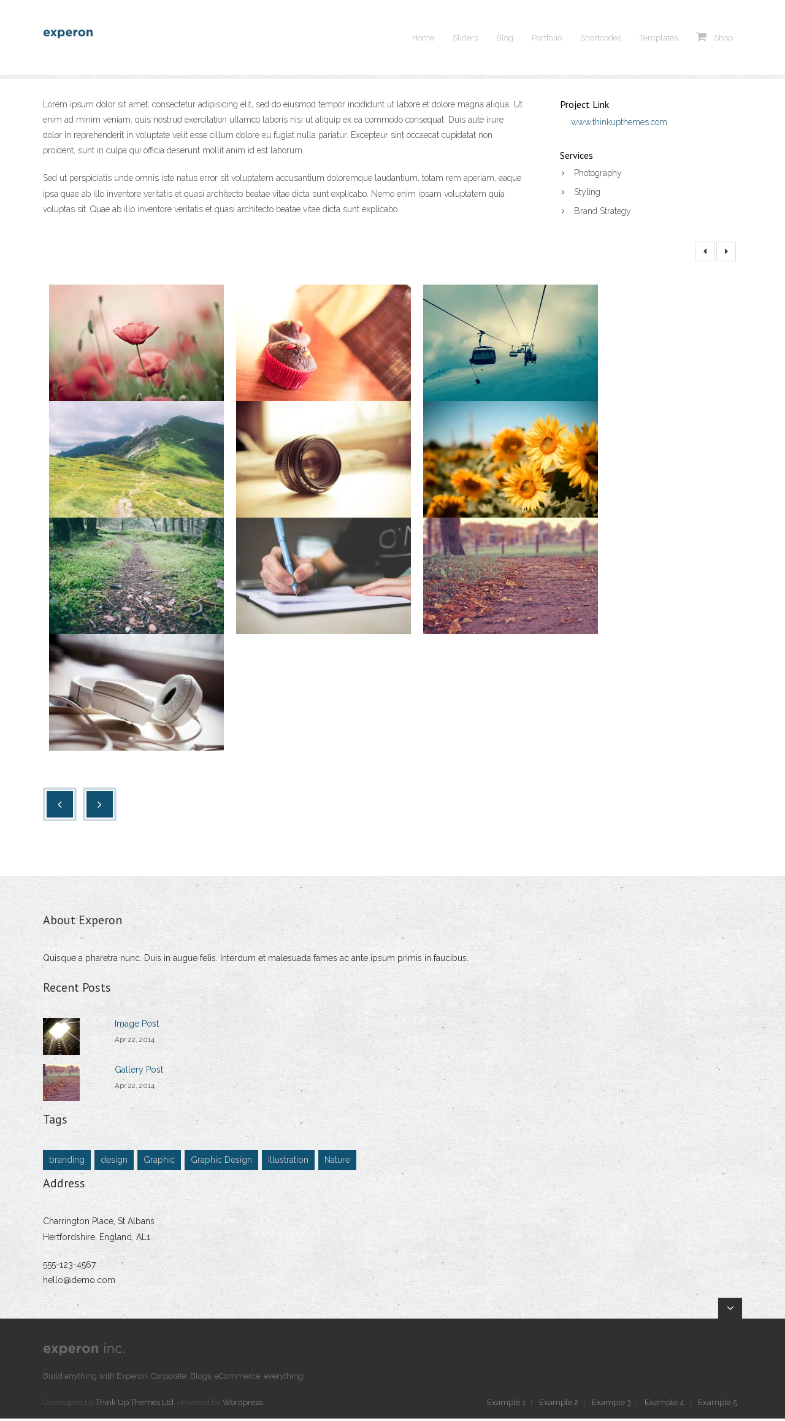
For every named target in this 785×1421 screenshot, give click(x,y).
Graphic (159, 1162)
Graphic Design (221, 1162)
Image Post (137, 1026)
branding (67, 1162)
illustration (288, 1162)
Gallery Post (139, 1072)
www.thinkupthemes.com (619, 124)
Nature (337, 1162)
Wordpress (242, 1404)
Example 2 (558, 1404)
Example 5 (717, 1404)
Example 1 (506, 1404)
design (114, 1162)
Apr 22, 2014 (135, 1042)
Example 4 (664, 1404)
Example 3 (611, 1404)
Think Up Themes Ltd (135, 1404)
